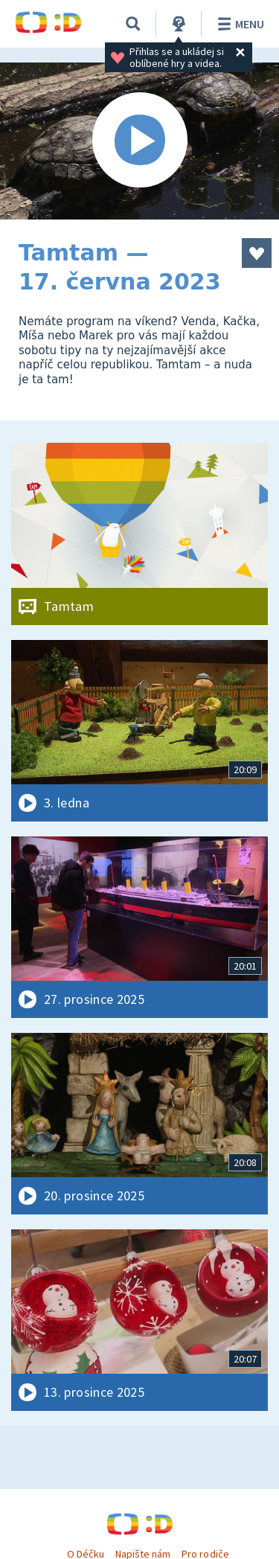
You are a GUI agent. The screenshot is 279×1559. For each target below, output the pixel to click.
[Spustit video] (139, 141)
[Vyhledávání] (133, 24)
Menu (238, 24)
